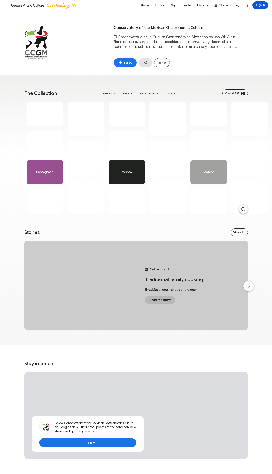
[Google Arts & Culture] (43, 5)
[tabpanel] (44, 158)
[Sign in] (260, 5)
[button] (5, 5)
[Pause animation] (243, 209)
